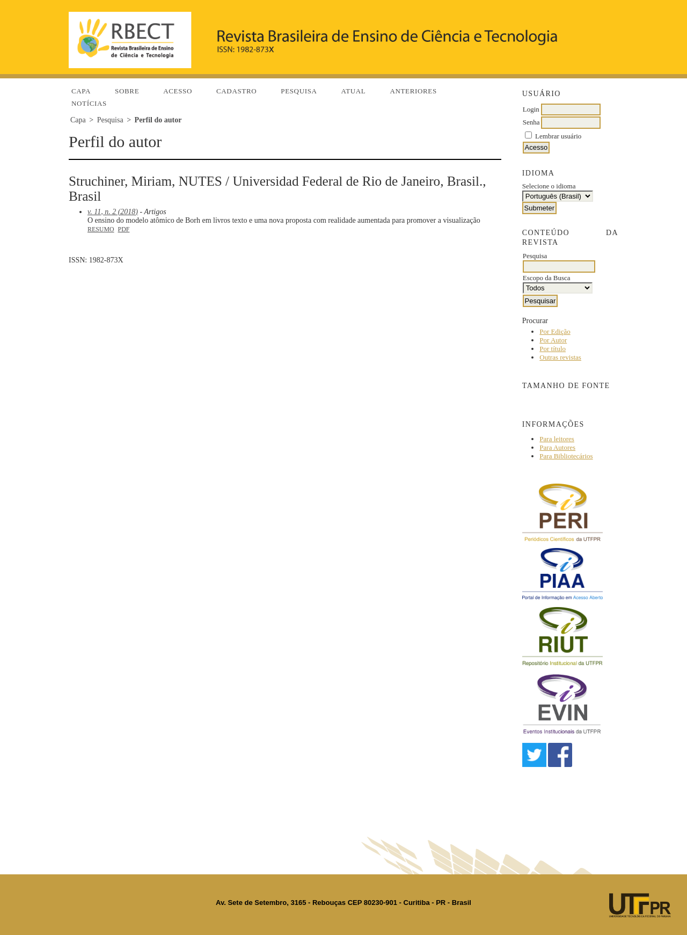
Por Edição (554, 331)
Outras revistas (560, 357)
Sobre (127, 91)
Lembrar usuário (558, 136)
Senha (531, 122)
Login (531, 109)
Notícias (89, 103)
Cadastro (236, 91)
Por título (552, 349)
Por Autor (553, 340)
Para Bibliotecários (566, 456)
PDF (124, 229)
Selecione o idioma (549, 186)
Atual (353, 91)
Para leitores (556, 439)
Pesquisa (299, 91)
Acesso (177, 91)
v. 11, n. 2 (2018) (112, 212)
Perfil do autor (158, 120)
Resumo (100, 229)
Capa (81, 91)
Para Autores (557, 447)
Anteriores (413, 91)
